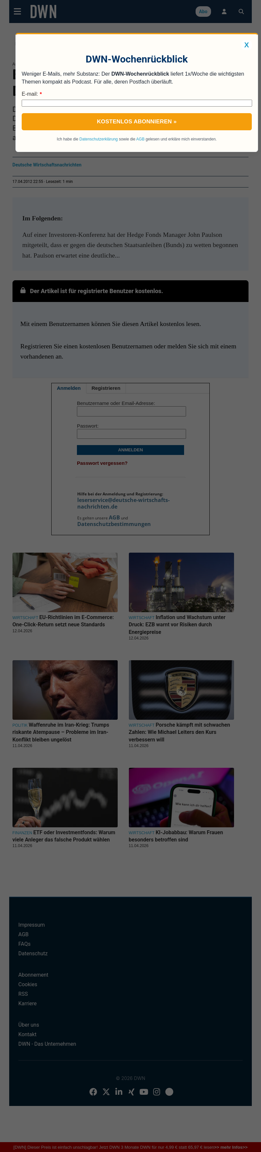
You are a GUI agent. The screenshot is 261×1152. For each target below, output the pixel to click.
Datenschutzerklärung (99, 139)
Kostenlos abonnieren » (137, 121)
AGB (140, 139)
